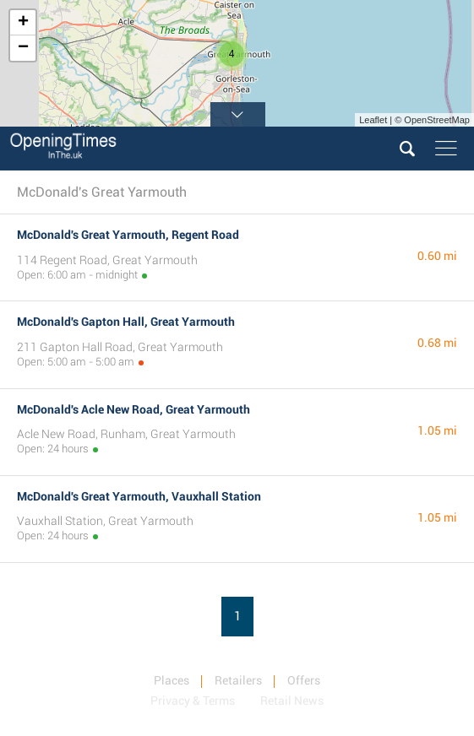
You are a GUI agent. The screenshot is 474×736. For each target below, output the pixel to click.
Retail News (292, 700)
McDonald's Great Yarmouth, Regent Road (128, 234)
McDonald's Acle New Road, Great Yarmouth (133, 409)
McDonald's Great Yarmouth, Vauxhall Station (139, 496)
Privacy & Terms (192, 700)
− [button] (23, 48)
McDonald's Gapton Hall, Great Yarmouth (126, 321)
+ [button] (23, 22)
